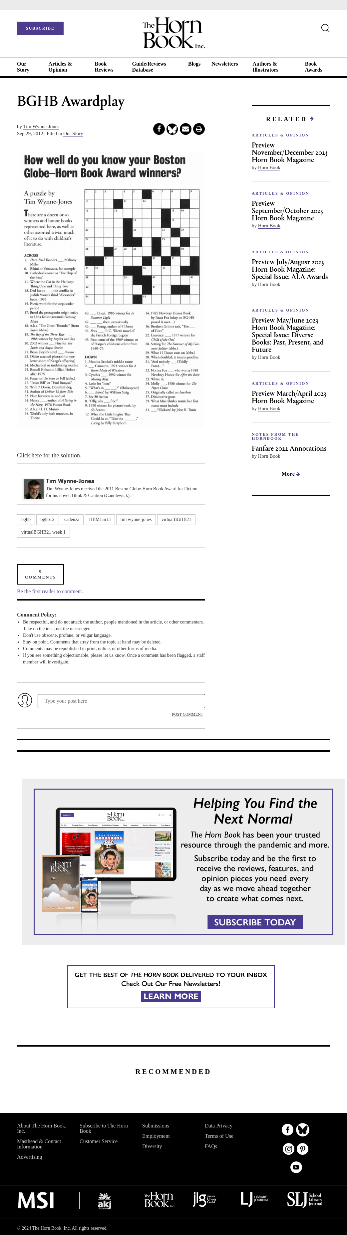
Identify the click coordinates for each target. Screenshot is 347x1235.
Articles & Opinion (60, 67)
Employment (156, 1136)
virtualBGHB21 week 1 (43, 532)
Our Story (23, 67)
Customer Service (99, 1141)
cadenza (71, 519)
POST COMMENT (187, 714)
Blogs (194, 64)
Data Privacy (218, 1125)
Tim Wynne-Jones (41, 126)
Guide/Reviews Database (149, 67)
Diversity (152, 1146)
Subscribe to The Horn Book (104, 1128)
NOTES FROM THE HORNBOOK (275, 436)
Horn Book (269, 167)
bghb (26, 519)
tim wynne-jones (136, 519)
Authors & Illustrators (265, 67)
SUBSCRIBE (40, 28)
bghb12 (48, 519)
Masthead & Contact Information (39, 1143)
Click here (29, 455)
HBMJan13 (100, 519)
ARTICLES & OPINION (280, 135)
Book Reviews (104, 67)
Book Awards (313, 67)
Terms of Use (219, 1136)
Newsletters (224, 64)
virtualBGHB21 (176, 519)
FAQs (211, 1146)
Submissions (155, 1125)
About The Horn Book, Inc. (41, 1128)
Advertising (29, 1157)
